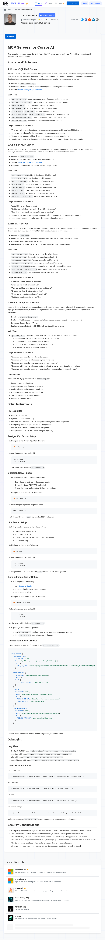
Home (7, 10)
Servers (17, 10)
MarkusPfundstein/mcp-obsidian (30, 163)
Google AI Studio (25, 587)
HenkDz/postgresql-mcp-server (30, 90)
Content (10, 37)
